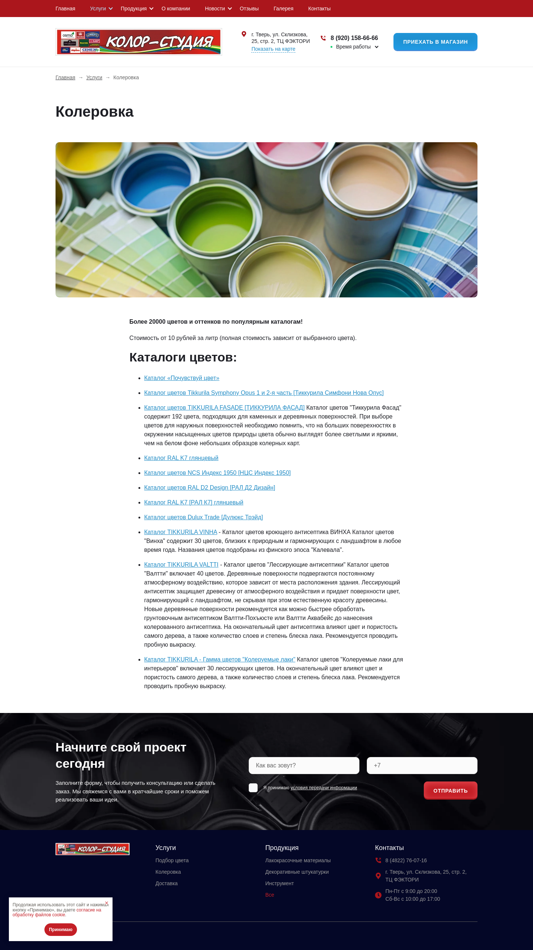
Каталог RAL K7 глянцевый (181, 458)
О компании (175, 8)
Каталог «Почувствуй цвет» (181, 378)
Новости (215, 8)
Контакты (319, 8)
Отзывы (249, 8)
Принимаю (61, 929)
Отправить (450, 791)
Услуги (98, 8)
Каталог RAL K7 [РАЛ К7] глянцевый (194, 502)
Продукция (134, 8)
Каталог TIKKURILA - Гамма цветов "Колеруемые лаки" (219, 659)
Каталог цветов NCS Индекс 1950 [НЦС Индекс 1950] (217, 473)
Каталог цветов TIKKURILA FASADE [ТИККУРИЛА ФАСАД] (224, 407)
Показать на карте (273, 49)
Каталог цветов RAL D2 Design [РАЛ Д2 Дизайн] (209, 487)
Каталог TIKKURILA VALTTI (181, 564)
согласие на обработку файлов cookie (57, 912)
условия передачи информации (324, 787)
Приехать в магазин (435, 42)
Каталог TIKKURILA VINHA (180, 532)
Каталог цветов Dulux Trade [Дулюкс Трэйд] (203, 517)
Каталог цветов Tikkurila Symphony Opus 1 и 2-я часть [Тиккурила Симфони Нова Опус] (264, 393)
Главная (65, 8)
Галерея (284, 8)
